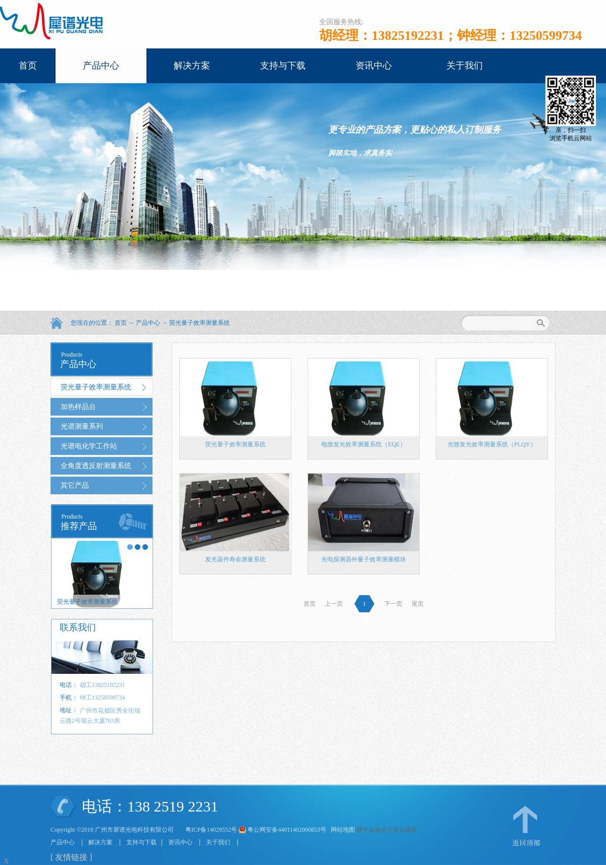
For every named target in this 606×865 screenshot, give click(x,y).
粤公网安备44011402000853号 (286, 829)
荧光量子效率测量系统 (199, 322)
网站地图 (341, 829)
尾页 (418, 603)
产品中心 (148, 322)
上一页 (334, 603)
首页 (28, 66)
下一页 (393, 603)
